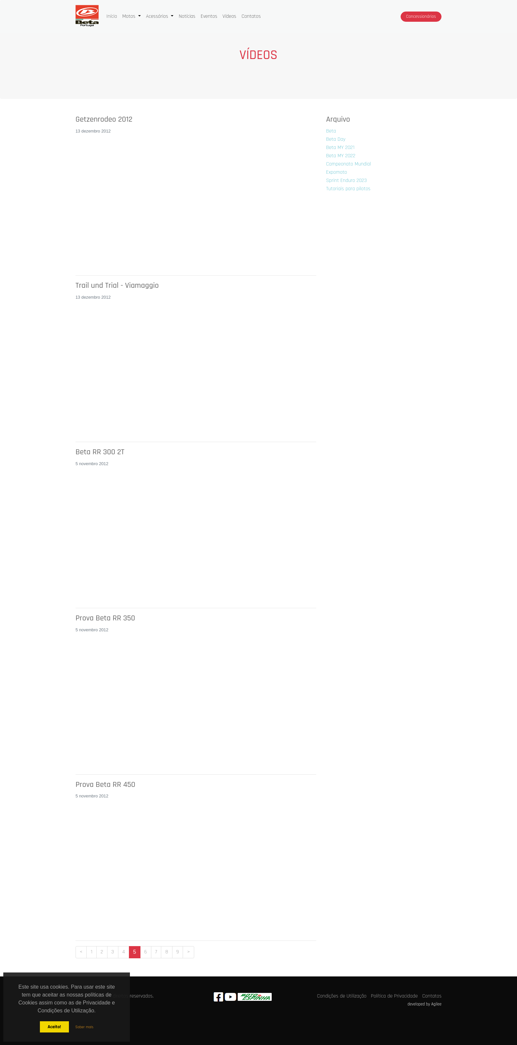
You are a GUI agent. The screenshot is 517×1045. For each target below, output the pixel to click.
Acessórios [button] (157, 16)
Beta (331, 131)
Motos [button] (129, 16)
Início (113, 16)
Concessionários (421, 16)
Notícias (187, 16)
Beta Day (336, 139)
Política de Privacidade (394, 996)
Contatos (250, 16)
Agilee (436, 1004)
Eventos (208, 16)
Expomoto (336, 172)
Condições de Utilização (342, 996)
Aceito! (54, 1027)
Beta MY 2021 (340, 147)
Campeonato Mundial (348, 164)
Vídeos (229, 16)
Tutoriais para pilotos (348, 188)
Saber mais (85, 1027)
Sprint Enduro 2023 (346, 180)
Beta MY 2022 (340, 155)
